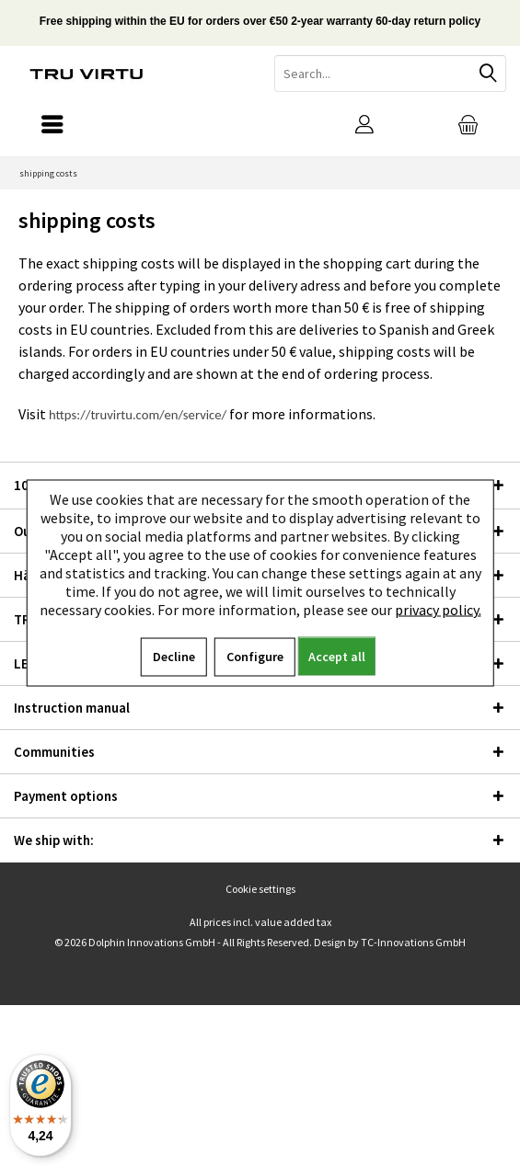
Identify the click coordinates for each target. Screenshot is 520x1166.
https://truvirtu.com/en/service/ (137, 414)
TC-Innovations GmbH (413, 942)
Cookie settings (260, 889)
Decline (174, 656)
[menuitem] (468, 124)
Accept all (336, 656)
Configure (254, 656)
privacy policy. (438, 609)
